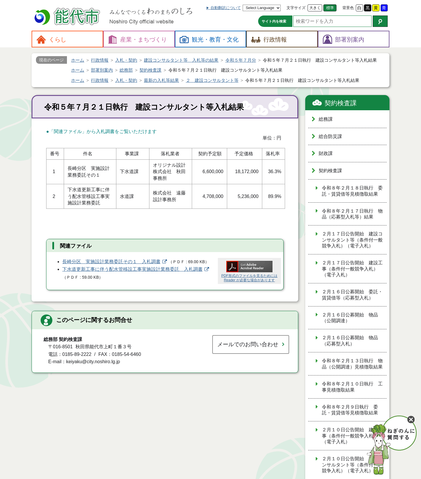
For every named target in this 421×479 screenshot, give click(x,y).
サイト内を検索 (274, 21)
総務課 (326, 119)
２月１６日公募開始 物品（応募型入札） (350, 340)
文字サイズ (296, 8)
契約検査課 (341, 103)
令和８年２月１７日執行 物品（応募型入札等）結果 (352, 214)
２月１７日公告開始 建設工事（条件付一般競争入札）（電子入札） (352, 268)
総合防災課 (330, 136)
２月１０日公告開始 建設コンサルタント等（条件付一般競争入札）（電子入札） (352, 464)
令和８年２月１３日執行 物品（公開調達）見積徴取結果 (352, 363)
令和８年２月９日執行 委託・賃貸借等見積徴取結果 (350, 410)
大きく (315, 8)
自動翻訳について (225, 8)
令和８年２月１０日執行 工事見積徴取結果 (352, 386)
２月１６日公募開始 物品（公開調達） (350, 317)
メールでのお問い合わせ (247, 344)
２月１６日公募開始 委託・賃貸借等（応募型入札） (352, 294)
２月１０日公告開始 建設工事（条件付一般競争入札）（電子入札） (352, 435)
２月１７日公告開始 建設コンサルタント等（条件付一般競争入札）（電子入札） (352, 239)
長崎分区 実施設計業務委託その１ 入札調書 (111, 261)
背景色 (348, 8)
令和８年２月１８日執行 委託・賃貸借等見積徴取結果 (352, 191)
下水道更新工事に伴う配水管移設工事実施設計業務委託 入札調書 (132, 269)
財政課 (326, 153)
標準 (330, 8)
